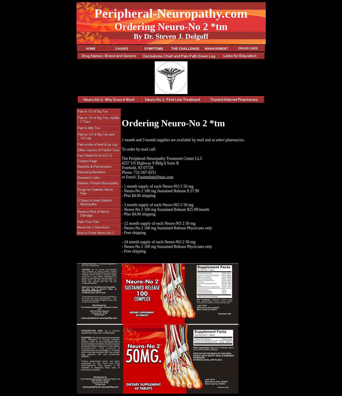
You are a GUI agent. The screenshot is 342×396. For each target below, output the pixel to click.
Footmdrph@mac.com (155, 177)
